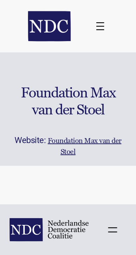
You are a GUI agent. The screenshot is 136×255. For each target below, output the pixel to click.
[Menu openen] (100, 26)
